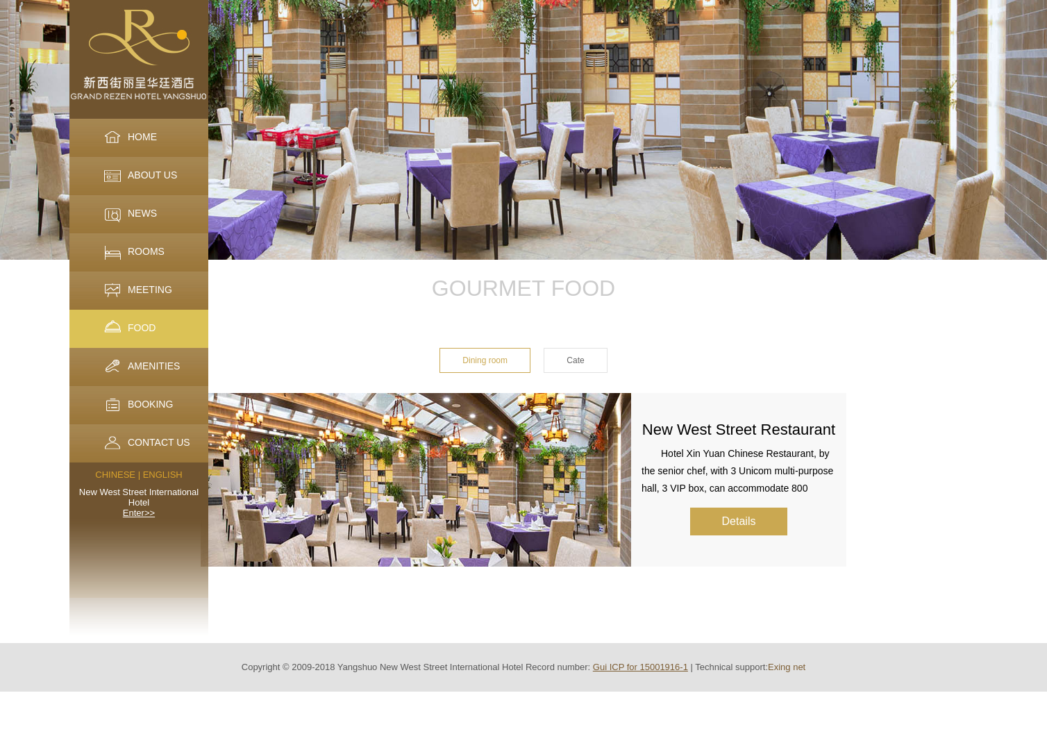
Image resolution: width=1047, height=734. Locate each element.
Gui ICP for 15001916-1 (640, 667)
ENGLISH (163, 474)
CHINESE (115, 474)
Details (739, 521)
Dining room (485, 360)
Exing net (786, 667)
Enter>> (139, 513)
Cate (575, 360)
